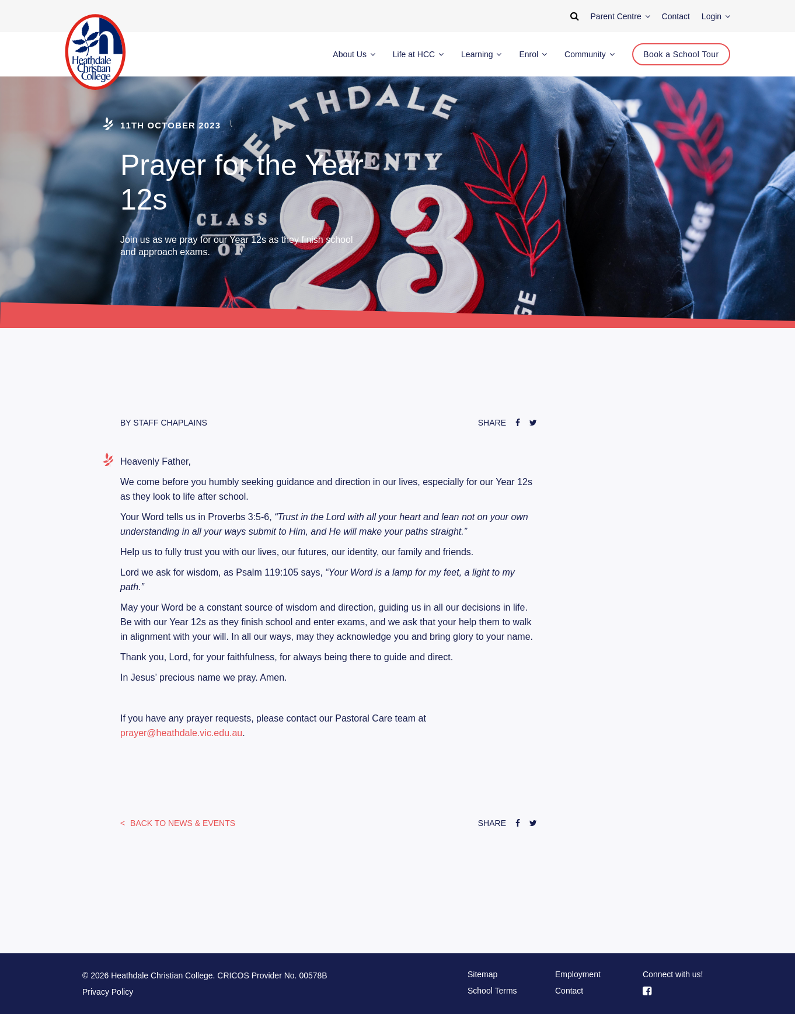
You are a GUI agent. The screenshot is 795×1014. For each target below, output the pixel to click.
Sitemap (482, 974)
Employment (578, 974)
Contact (569, 990)
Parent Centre (620, 16)
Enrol (533, 54)
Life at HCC (418, 54)
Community (589, 54)
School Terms (492, 990)
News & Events (181, 823)
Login (716, 16)
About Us (354, 54)
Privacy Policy (107, 991)
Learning (481, 54)
